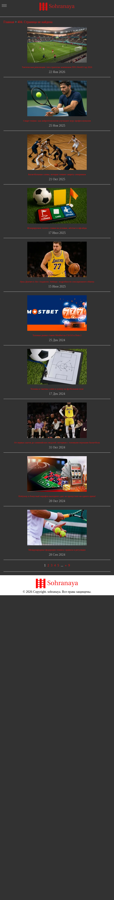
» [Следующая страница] (65, 565)
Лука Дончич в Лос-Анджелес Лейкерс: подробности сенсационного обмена (57, 281)
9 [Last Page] (69, 565)
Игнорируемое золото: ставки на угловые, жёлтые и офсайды (57, 228)
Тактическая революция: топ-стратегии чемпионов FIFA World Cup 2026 (57, 67)
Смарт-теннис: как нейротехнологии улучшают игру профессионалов (57, 120)
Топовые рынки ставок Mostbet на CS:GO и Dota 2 (57, 335)
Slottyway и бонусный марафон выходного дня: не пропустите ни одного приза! (57, 496)
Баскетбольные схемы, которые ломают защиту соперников (57, 174)
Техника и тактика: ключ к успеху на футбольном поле (57, 389)
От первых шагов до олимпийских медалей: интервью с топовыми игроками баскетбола (57, 442)
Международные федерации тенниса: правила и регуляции (57, 549)
